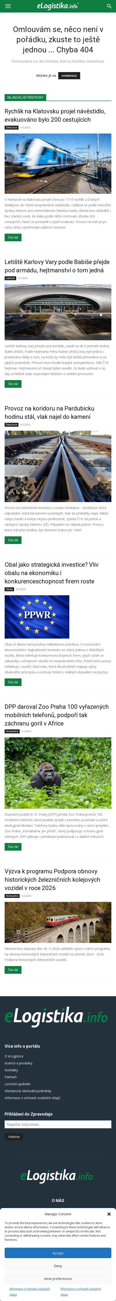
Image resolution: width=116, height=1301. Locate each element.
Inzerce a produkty (18, 1063)
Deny (58, 1265)
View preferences (58, 1278)
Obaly (9, 589)
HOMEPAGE (69, 75)
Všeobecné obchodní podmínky (28, 1091)
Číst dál (13, 237)
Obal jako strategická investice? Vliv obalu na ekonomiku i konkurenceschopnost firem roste (52, 573)
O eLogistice (14, 1056)
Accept (58, 1253)
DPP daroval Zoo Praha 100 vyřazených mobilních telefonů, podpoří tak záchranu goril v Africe (57, 715)
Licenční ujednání (17, 1084)
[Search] (109, 6)
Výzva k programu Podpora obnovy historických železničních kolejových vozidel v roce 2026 (52, 879)
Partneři (11, 1077)
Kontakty (11, 1070)
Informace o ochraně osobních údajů (32, 1098)
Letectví (10, 278)
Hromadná (12, 731)
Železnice (11, 127)
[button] (109, 1214)
